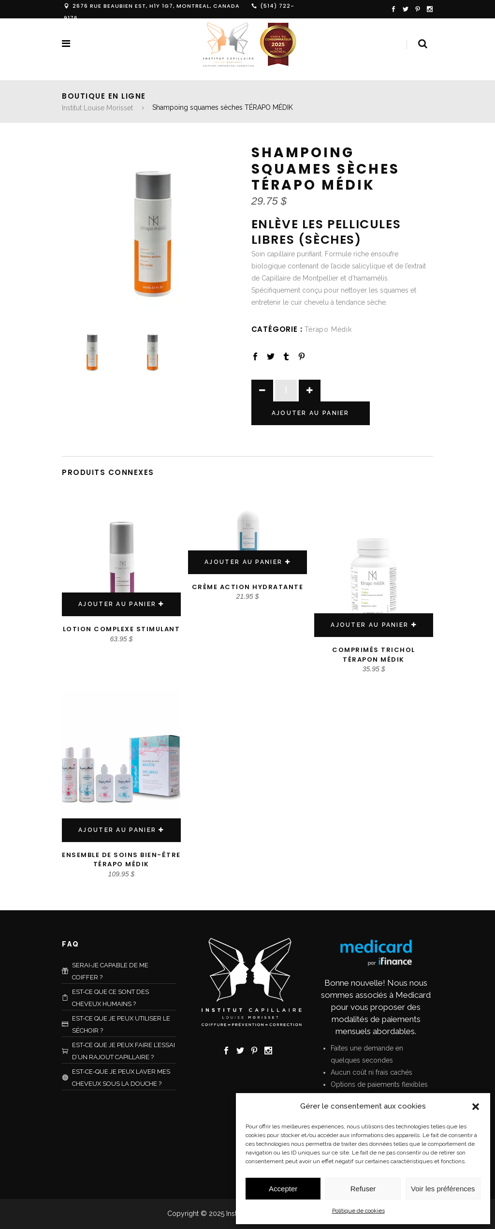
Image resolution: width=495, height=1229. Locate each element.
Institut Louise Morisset (97, 107)
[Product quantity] (286, 390)
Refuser (363, 1189)
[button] (475, 1106)
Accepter (283, 1189)
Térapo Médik (328, 329)
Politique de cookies (358, 1210)
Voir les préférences (443, 1189)
